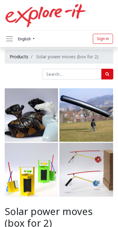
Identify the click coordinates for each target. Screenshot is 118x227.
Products (19, 57)
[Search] (107, 74)
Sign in (103, 38)
